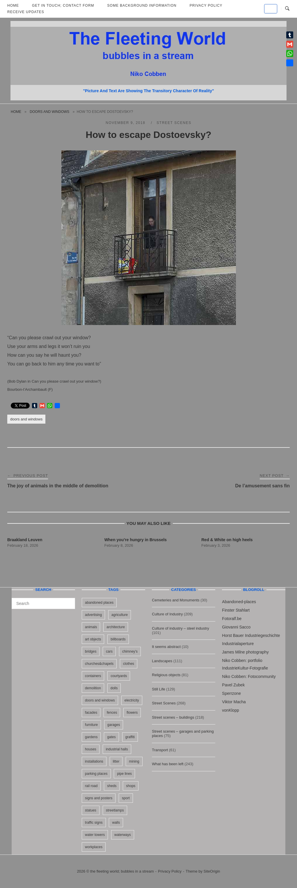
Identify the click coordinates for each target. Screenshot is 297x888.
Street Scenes (173, 123)
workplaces (93, 847)
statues (90, 810)
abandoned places (99, 603)
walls (116, 822)
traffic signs (93, 822)
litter (116, 761)
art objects (93, 639)
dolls (114, 688)
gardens (91, 737)
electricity (132, 700)
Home (16, 112)
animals (91, 627)
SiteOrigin (212, 871)
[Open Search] (287, 8)
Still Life (158, 689)
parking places (96, 774)
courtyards (119, 676)
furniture (91, 725)
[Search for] (43, 603)
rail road (91, 786)
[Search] (68, 601)
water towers (95, 835)
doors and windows (49, 112)
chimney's (130, 651)
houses (90, 749)
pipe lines (124, 774)
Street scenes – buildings (173, 717)
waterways (122, 835)
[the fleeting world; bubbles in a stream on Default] (270, 8)
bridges (90, 651)
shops (130, 786)
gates (111, 737)
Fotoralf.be (231, 618)
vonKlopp (230, 710)
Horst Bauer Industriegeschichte (251, 635)
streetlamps (115, 810)
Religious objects (166, 675)
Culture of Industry (167, 614)
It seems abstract (166, 646)
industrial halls (117, 749)
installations (94, 761)
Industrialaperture (238, 643)
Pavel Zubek (233, 685)
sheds (111, 786)
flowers (132, 713)
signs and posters (98, 798)
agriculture (119, 615)
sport (126, 798)
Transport (160, 750)
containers (93, 676)
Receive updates (25, 12)
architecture (115, 627)
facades (91, 713)
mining (134, 761)
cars (109, 651)
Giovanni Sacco (236, 627)
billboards (118, 639)
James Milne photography (245, 652)
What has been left (167, 764)
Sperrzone (231, 693)
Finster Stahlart (236, 610)
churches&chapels (99, 664)
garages (113, 725)
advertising (93, 615)
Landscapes (162, 661)
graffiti (130, 737)
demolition (93, 688)
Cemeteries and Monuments (175, 600)
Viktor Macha (234, 701)
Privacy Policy (170, 871)
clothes (128, 664)
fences (112, 713)
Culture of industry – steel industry (180, 628)
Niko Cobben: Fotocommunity (248, 676)
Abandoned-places (239, 601)
